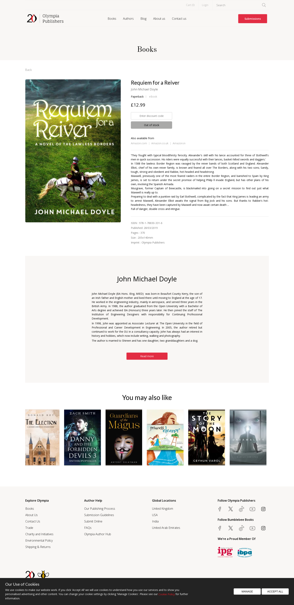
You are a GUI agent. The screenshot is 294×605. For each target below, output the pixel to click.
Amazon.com (139, 143)
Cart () (190, 5)
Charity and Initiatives (39, 534)
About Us (31, 515)
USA (155, 515)
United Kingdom (162, 509)
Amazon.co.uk (159, 143)
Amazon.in (179, 143)
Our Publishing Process (99, 509)
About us (159, 19)
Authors (128, 19)
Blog (143, 19)
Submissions (252, 18)
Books (112, 19)
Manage (247, 591)
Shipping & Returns (38, 547)
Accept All (275, 591)
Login (205, 5)
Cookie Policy (166, 594)
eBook (153, 96)
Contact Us (32, 521)
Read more (147, 356)
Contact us (179, 19)
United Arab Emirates (166, 528)
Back (28, 70)
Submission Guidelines (99, 515)
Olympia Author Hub (97, 534)
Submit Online (93, 521)
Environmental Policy (39, 540)
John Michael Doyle (144, 89)
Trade (29, 528)
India (155, 521)
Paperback (137, 96)
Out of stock (151, 125)
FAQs (88, 528)
